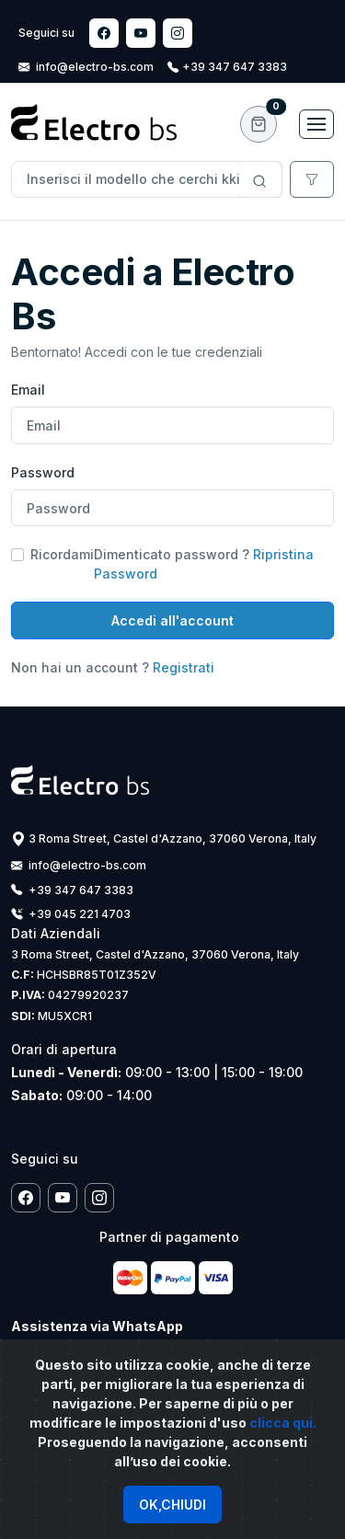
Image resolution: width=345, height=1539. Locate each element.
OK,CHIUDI (172, 1504)
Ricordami (62, 554)
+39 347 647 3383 (227, 67)
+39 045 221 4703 (71, 914)
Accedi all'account (172, 620)
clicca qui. (282, 1422)
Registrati (181, 667)
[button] (258, 124)
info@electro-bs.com (87, 67)
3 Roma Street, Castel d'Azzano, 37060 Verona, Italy (163, 839)
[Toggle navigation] (316, 124)
